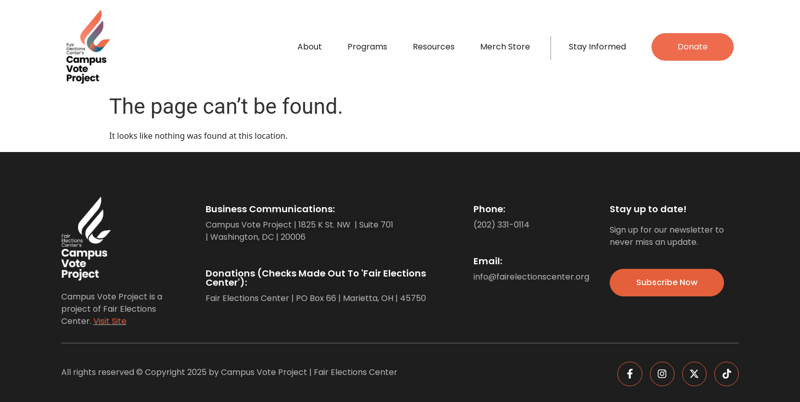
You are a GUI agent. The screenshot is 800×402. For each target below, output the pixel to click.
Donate (693, 47)
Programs (367, 47)
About (309, 47)
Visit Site (110, 321)
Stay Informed (597, 47)
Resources (434, 47)
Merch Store (505, 47)
